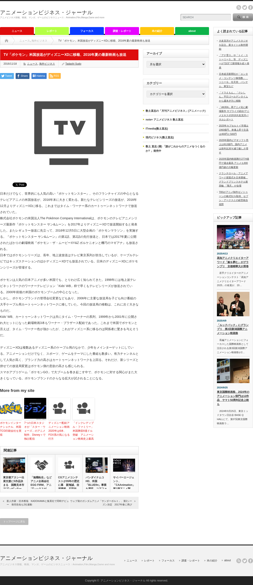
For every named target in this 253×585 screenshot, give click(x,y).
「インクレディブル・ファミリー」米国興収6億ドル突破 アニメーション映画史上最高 (83, 430)
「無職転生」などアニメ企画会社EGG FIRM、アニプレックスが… (41, 483)
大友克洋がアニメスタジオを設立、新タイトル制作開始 (233, 44)
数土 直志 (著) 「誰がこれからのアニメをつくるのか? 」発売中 (175, 148)
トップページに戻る (14, 521)
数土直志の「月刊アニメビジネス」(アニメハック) (175, 110)
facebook (250, 7)
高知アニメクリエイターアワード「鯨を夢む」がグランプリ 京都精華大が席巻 (233, 262)
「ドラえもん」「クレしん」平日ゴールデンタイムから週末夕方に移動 (233, 96)
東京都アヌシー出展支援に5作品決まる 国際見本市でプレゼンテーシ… (13, 485)
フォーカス (87, 31)
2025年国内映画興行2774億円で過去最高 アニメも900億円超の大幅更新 (234, 162)
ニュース (17, 31)
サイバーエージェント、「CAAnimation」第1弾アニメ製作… (124, 485)
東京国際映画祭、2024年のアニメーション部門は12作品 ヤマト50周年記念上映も (233, 398)
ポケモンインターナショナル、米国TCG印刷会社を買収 (10, 428)
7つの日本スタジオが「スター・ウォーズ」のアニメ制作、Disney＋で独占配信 (35, 430)
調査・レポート (122, 31)
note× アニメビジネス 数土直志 (164, 119)
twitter (244, 7)
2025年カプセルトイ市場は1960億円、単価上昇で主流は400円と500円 (233, 129)
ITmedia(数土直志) (157, 128)
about (192, 31)
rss (238, 7)
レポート (52, 31)
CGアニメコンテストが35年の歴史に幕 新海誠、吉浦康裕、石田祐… (68, 483)
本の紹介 (157, 31)
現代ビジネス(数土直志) (160, 137)
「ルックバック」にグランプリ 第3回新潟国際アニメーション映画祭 (233, 329)
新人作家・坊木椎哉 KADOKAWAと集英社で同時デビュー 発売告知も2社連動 (38, 503)
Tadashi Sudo (73, 63)
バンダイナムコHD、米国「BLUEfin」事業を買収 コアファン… (96, 485)
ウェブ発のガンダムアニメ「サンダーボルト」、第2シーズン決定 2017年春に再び (101, 503)
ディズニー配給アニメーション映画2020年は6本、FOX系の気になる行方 (59, 430)
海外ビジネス (39, 40)
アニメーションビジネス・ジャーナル (46, 12)
